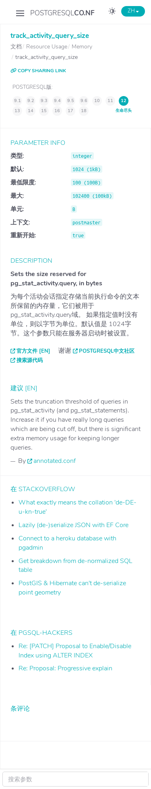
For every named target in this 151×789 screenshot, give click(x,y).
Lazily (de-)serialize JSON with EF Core (73, 525)
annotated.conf (54, 460)
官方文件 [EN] (33, 351)
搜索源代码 (30, 360)
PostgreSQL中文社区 (106, 351)
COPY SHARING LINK (38, 70)
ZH (133, 11)
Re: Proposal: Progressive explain (65, 668)
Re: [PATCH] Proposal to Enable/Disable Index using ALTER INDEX (75, 651)
